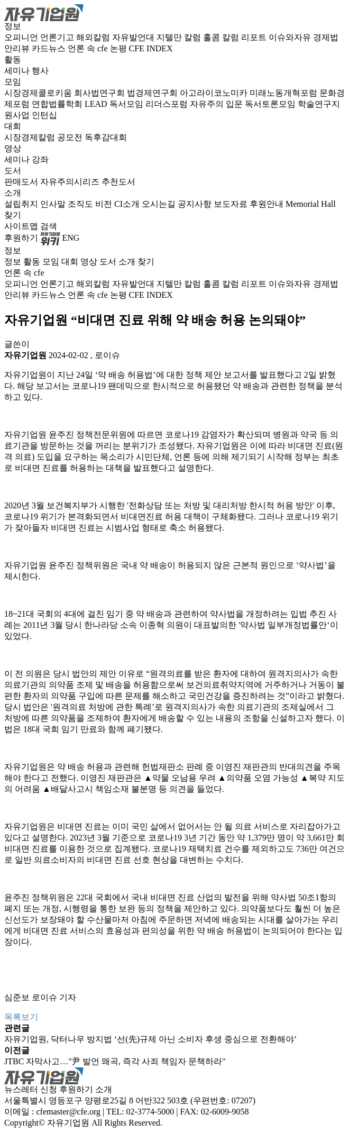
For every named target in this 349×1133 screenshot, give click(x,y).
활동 (12, 59)
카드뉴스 (50, 48)
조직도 (81, 203)
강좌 (40, 159)
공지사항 (196, 203)
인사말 (54, 203)
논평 (119, 48)
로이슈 (107, 355)
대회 (12, 126)
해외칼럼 (94, 37)
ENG (71, 237)
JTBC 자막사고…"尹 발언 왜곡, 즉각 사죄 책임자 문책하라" (114, 1061)
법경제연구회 (153, 92)
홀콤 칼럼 (222, 37)
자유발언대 (134, 37)
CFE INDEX (151, 48)
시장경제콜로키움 (39, 92)
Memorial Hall (311, 203)
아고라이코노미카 (215, 92)
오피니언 (22, 37)
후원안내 (268, 203)
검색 (48, 226)
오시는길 (160, 203)
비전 (104, 203)
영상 (12, 148)
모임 (12, 81)
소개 (12, 192)
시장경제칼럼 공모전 (44, 137)
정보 (12, 26)
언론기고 (58, 37)
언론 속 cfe (89, 48)
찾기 (12, 215)
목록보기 (21, 1016)
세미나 (18, 70)
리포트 (255, 37)
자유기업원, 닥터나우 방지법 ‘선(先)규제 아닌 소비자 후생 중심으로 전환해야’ (150, 1039)
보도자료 (232, 203)
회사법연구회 (100, 92)
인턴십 (44, 115)
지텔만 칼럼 (180, 37)
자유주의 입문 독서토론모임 (244, 103)
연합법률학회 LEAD (70, 103)
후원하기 (21, 237)
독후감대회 (106, 137)
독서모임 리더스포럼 (149, 103)
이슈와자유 (291, 37)
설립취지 (22, 203)
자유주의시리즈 (71, 181)
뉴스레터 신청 (30, 1089)
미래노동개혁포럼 (284, 92)
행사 (40, 70)
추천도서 (118, 181)
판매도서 (22, 181)
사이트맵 (22, 226)
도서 (12, 170)
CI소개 (128, 203)
